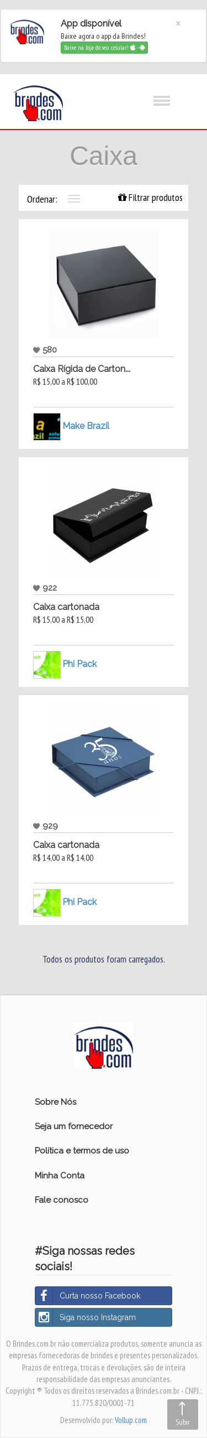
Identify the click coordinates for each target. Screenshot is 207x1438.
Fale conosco (61, 1200)
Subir (183, 1422)
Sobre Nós (55, 1102)
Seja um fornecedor (74, 1126)
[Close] (178, 23)
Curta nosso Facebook (87, 1296)
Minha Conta (59, 1176)
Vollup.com (131, 1420)
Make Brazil (85, 425)
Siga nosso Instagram (85, 1317)
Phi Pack (79, 663)
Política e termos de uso (82, 1151)
